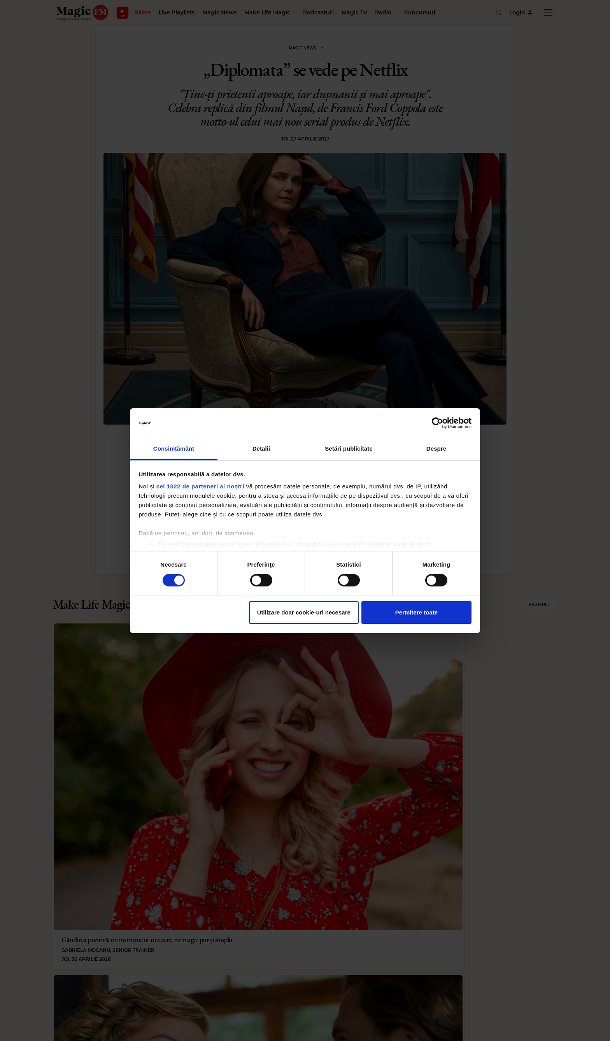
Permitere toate (416, 612)
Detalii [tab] (261, 448)
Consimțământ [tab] (173, 448)
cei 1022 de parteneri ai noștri (200, 486)
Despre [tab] (436, 448)
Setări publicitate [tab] (349, 448)
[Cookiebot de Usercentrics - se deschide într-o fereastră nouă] (437, 423)
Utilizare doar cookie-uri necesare (304, 612)
